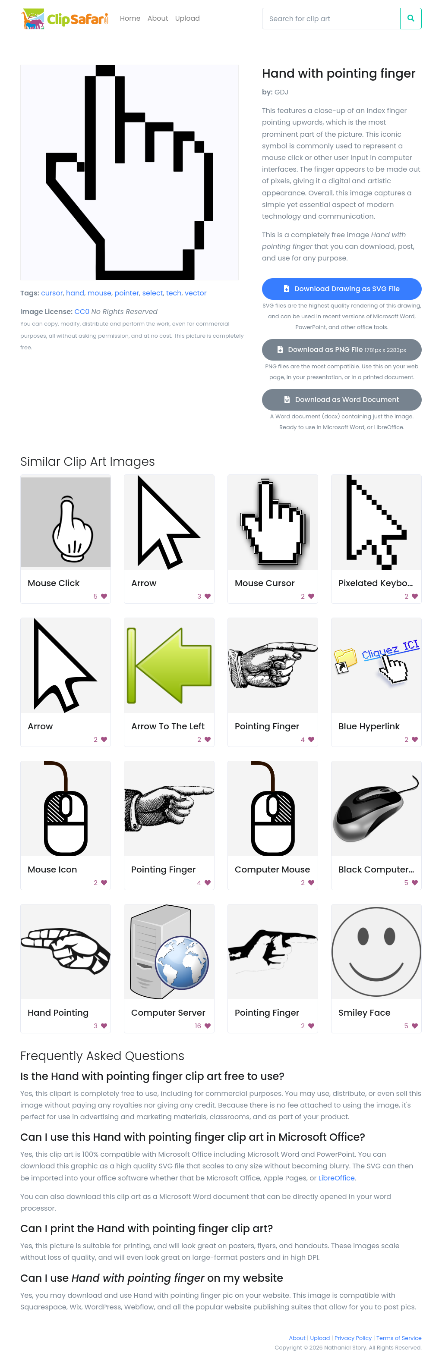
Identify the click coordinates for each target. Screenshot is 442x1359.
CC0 (82, 312)
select (152, 293)
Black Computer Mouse (388, 869)
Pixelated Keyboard (380, 583)
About (158, 18)
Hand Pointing (58, 1013)
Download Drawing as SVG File (342, 289)
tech (174, 293)
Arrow (144, 583)
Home (130, 18)
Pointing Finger (267, 726)
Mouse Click (54, 583)
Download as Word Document (341, 400)
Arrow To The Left (168, 726)
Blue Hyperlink (369, 726)
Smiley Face (364, 1013)
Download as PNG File (342, 350)
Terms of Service (399, 1338)
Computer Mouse (272, 869)
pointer (126, 293)
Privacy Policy (353, 1338)
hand (75, 293)
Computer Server (168, 1013)
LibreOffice (337, 1178)
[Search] (331, 18)
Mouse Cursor (265, 583)
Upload (187, 18)
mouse (99, 293)
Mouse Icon (52, 869)
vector (196, 293)
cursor (52, 293)
